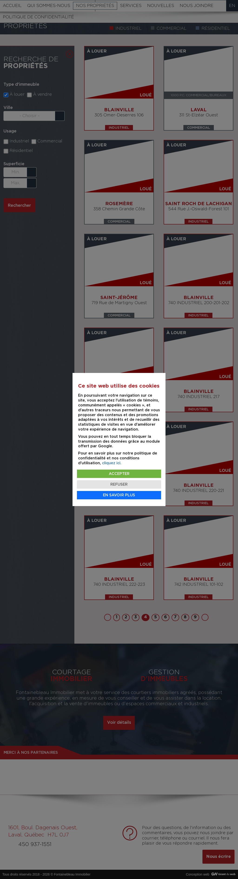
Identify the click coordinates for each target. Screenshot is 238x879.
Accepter (119, 474)
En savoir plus (119, 495)
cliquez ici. (111, 463)
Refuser (119, 484)
